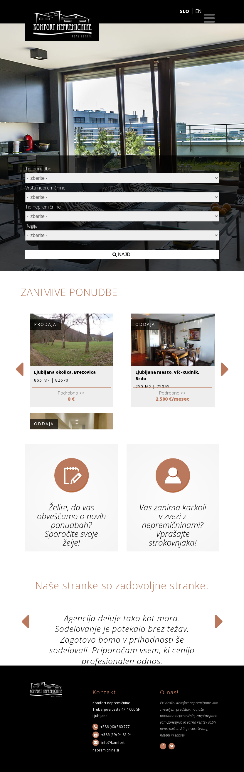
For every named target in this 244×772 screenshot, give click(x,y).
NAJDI (122, 254)
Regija (31, 226)
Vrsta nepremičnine (45, 187)
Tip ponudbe (38, 168)
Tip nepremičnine (43, 207)
